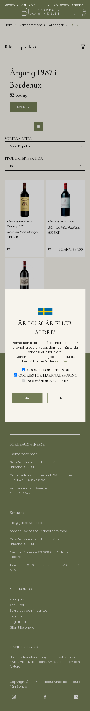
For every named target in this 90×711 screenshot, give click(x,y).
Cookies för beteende (48, 370)
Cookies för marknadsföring (47, 375)
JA (27, 398)
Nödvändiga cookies (48, 380)
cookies (61, 361)
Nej (63, 398)
